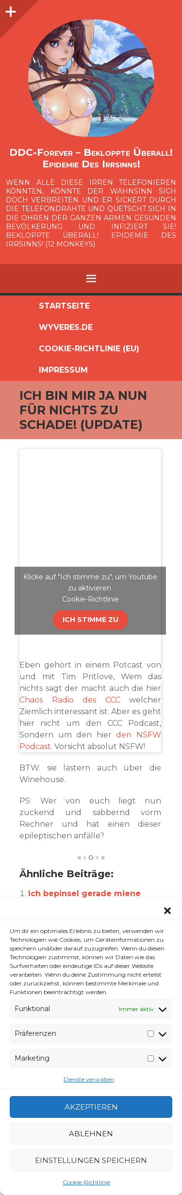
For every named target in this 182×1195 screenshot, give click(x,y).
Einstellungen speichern (91, 1160)
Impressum (63, 370)
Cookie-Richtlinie (86, 1182)
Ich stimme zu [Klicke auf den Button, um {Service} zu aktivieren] (90, 619)
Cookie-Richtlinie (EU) (89, 348)
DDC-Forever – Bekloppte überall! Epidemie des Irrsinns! (91, 158)
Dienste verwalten (89, 1079)
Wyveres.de (66, 327)
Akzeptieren (91, 1107)
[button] (167, 911)
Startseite (64, 306)
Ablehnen (91, 1133)
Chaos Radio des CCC (69, 699)
